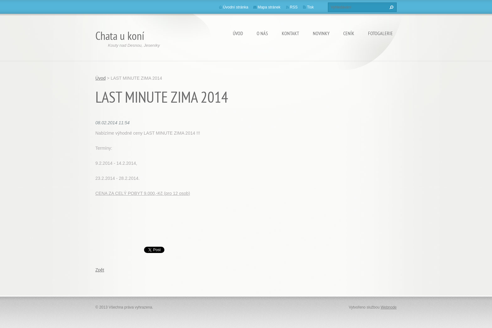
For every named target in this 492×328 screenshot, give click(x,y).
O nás (262, 33)
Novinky (321, 33)
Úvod (238, 33)
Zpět (99, 269)
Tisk (310, 7)
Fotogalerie (380, 33)
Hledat (390, 7)
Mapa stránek (269, 7)
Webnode (389, 307)
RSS (294, 7)
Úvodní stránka (236, 7)
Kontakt (290, 33)
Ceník (348, 33)
